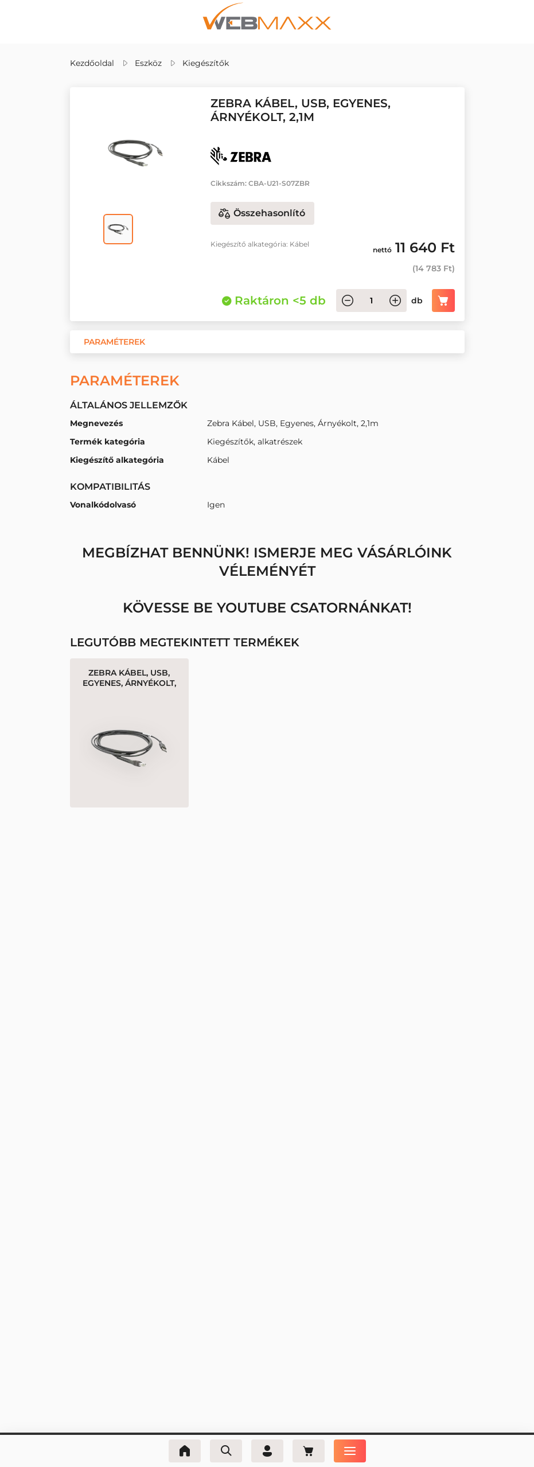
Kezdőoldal (92, 63)
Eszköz (148, 63)
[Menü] (350, 1450)
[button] (114, 341)
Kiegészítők (205, 63)
